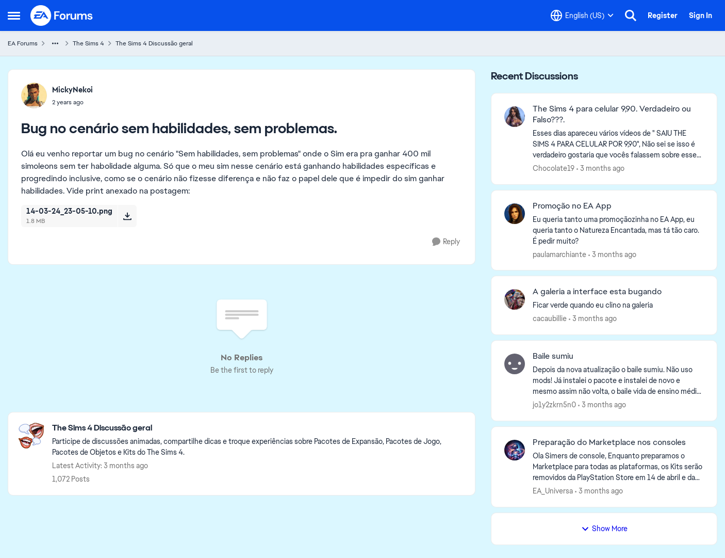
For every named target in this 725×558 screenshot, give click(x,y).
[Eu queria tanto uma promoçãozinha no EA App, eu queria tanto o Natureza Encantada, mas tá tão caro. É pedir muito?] (618, 230)
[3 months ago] (600, 168)
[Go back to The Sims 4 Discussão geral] (258, 428)
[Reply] (446, 242)
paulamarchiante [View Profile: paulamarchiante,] (559, 254)
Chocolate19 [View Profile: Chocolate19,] (553, 168)
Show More (604, 528)
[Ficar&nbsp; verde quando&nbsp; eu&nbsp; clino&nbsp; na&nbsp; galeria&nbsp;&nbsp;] (618, 305)
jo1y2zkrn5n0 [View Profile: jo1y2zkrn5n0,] (554, 404)
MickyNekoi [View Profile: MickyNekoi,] (72, 89)
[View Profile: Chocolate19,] (514, 116)
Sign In (700, 15)
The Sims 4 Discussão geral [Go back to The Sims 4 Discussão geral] (154, 43)
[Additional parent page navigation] (55, 43)
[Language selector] (582, 15)
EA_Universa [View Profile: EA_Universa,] (553, 491)
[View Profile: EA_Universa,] (514, 450)
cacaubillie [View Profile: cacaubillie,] (550, 318)
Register (663, 15)
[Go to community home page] (61, 15)
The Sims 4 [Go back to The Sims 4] (88, 43)
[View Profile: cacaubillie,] (514, 299)
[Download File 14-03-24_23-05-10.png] (127, 216)
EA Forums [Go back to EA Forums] (23, 43)
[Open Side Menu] (14, 15)
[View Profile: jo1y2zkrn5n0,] (514, 364)
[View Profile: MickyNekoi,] (34, 95)
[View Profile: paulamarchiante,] (514, 213)
